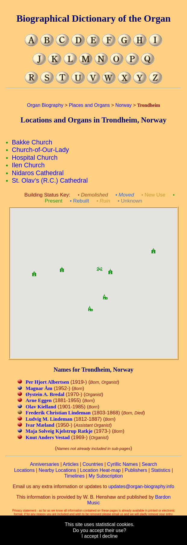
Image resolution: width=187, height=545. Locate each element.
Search (149, 464)
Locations (24, 470)
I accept (89, 536)
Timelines (74, 475)
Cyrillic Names (122, 464)
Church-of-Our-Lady (40, 149)
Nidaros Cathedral (38, 173)
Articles (71, 464)
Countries (93, 464)
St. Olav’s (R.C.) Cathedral (50, 180)
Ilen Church (28, 165)
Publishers (136, 470)
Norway (123, 105)
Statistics (160, 470)
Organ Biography (45, 105)
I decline (109, 536)
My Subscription (106, 475)
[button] (99, 266)
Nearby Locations (57, 470)
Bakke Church (32, 142)
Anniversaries (44, 464)
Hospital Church (35, 157)
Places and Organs (89, 105)
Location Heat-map (100, 470)
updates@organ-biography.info (141, 486)
